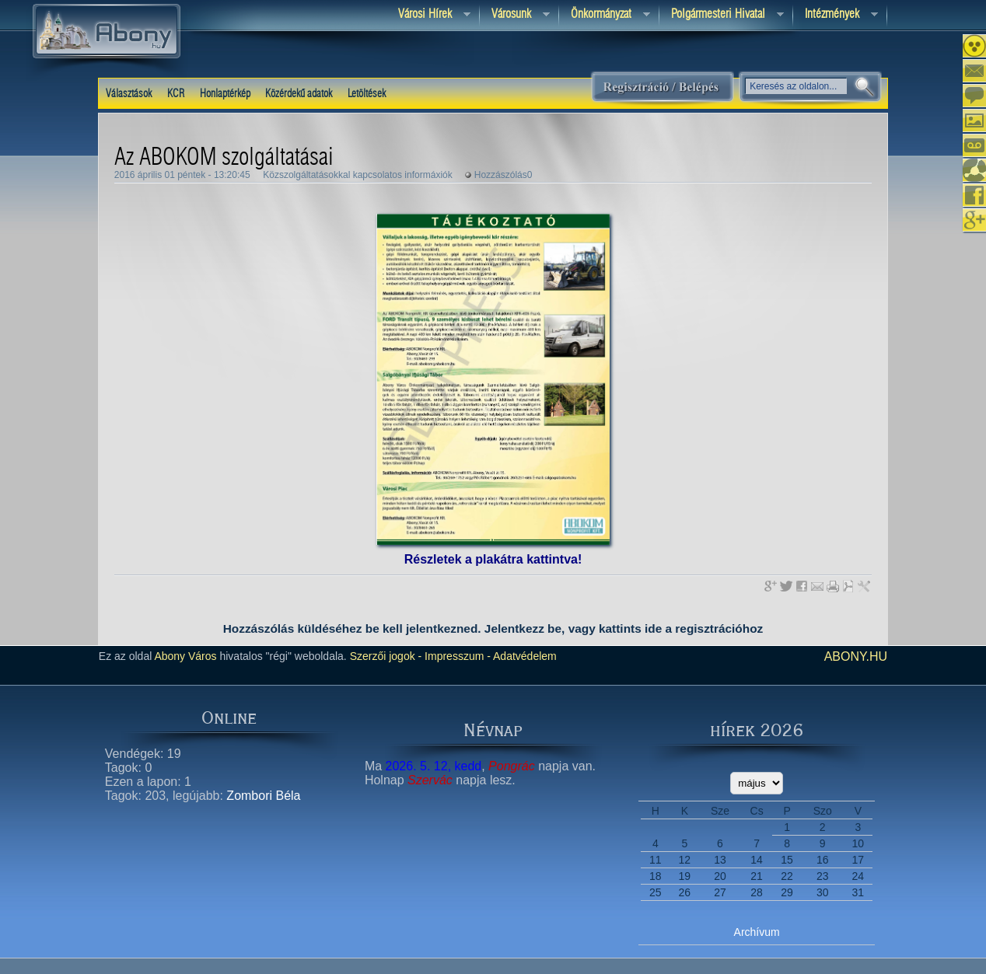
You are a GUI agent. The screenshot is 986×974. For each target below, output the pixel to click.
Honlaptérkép (225, 94)
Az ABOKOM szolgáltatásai (224, 157)
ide (653, 628)
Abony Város (185, 656)
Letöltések (367, 94)
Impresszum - (456, 656)
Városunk (515, 15)
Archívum (757, 932)
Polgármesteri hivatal (721, 15)
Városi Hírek (428, 15)
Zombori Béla (263, 795)
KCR (175, 94)
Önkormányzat (604, 15)
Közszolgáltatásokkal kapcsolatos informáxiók (357, 174)
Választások (129, 94)
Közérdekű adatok (298, 94)
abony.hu (856, 656)
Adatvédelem (524, 656)
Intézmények (835, 15)
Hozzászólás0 (503, 174)
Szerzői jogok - (386, 656)
